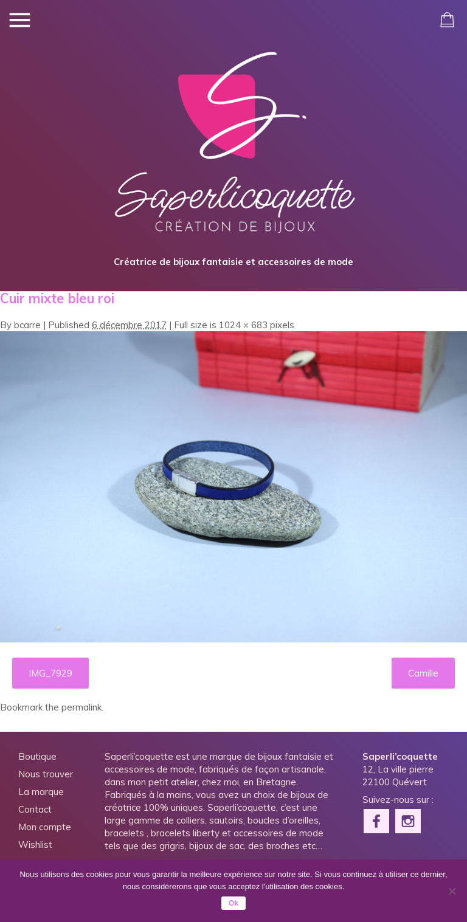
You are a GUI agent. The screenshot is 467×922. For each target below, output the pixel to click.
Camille (423, 673)
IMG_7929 (50, 673)
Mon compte (44, 827)
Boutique (37, 756)
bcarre (27, 325)
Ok (233, 903)
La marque (41, 791)
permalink (81, 707)
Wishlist (35, 844)
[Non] (452, 891)
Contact (35, 809)
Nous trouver (45, 774)
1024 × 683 (243, 325)
